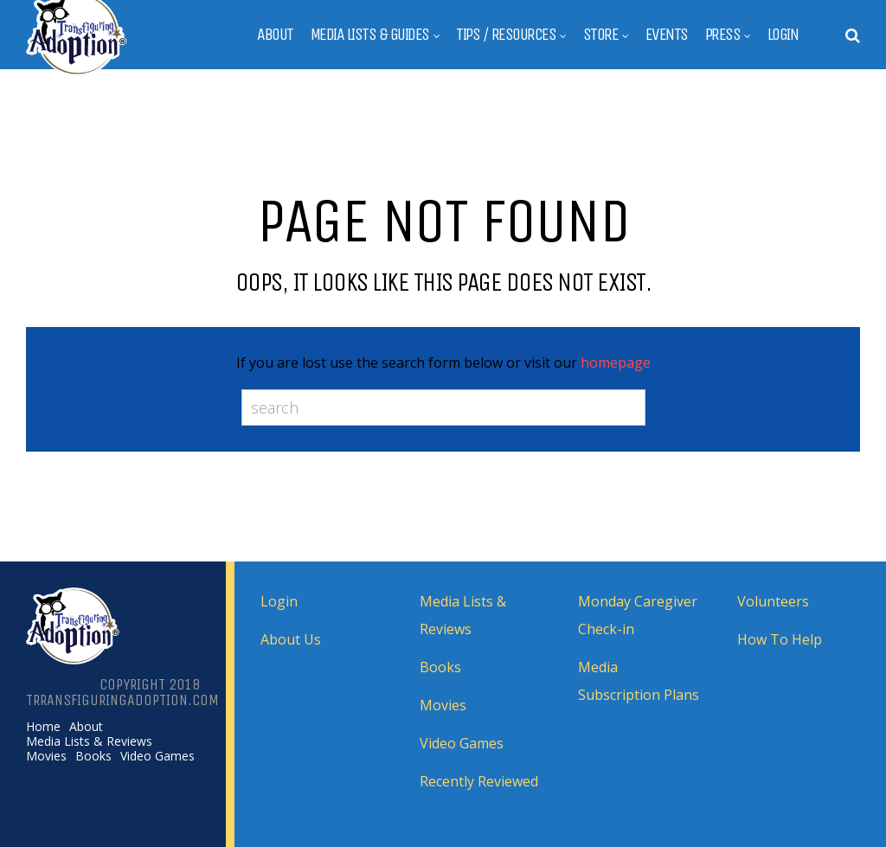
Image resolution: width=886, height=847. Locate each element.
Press (723, 34)
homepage (616, 362)
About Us (290, 639)
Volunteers (773, 601)
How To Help (779, 639)
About (275, 34)
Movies (46, 756)
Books (93, 756)
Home (43, 727)
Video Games (157, 756)
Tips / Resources (505, 34)
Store (601, 34)
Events (666, 34)
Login (783, 34)
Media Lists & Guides (370, 34)
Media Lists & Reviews (89, 741)
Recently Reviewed (479, 781)
